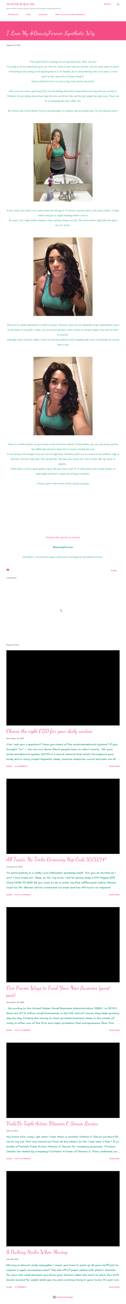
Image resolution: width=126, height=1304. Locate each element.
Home (27, 14)
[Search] (107, 4)
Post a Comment (23, 895)
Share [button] (114, 570)
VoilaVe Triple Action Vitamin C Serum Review (52, 1123)
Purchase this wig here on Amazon (63, 537)
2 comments (20, 1287)
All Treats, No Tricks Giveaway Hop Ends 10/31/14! (56, 859)
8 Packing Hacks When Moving (36, 1252)
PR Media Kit (11, 14)
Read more (114, 766)
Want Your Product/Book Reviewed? (69, 14)
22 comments (21, 766)
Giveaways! (41, 14)
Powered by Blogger (63, 1297)
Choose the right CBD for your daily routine (49, 731)
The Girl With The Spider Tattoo (20, 4)
